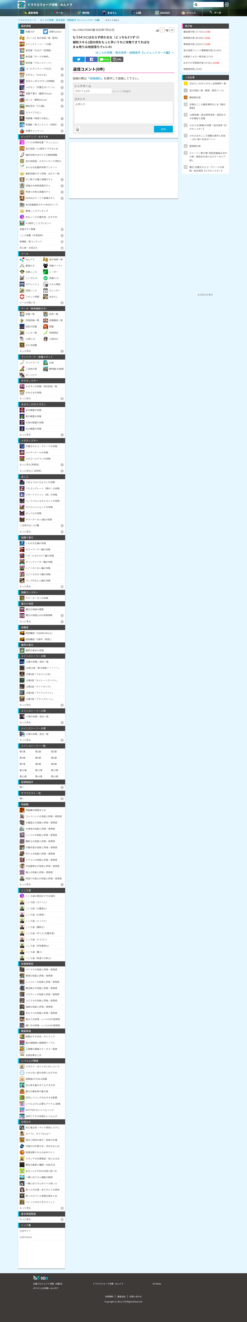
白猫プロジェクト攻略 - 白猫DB (47, 1283)
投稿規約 (95, 78)
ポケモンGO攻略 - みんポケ (45, 1288)
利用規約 (109, 1296)
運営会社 (121, 1296)
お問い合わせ (135, 1296)
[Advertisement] (123, 168)
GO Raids (156, 1283)
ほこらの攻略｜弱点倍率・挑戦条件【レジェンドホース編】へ (134, 52)
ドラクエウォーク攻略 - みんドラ (49, 4)
